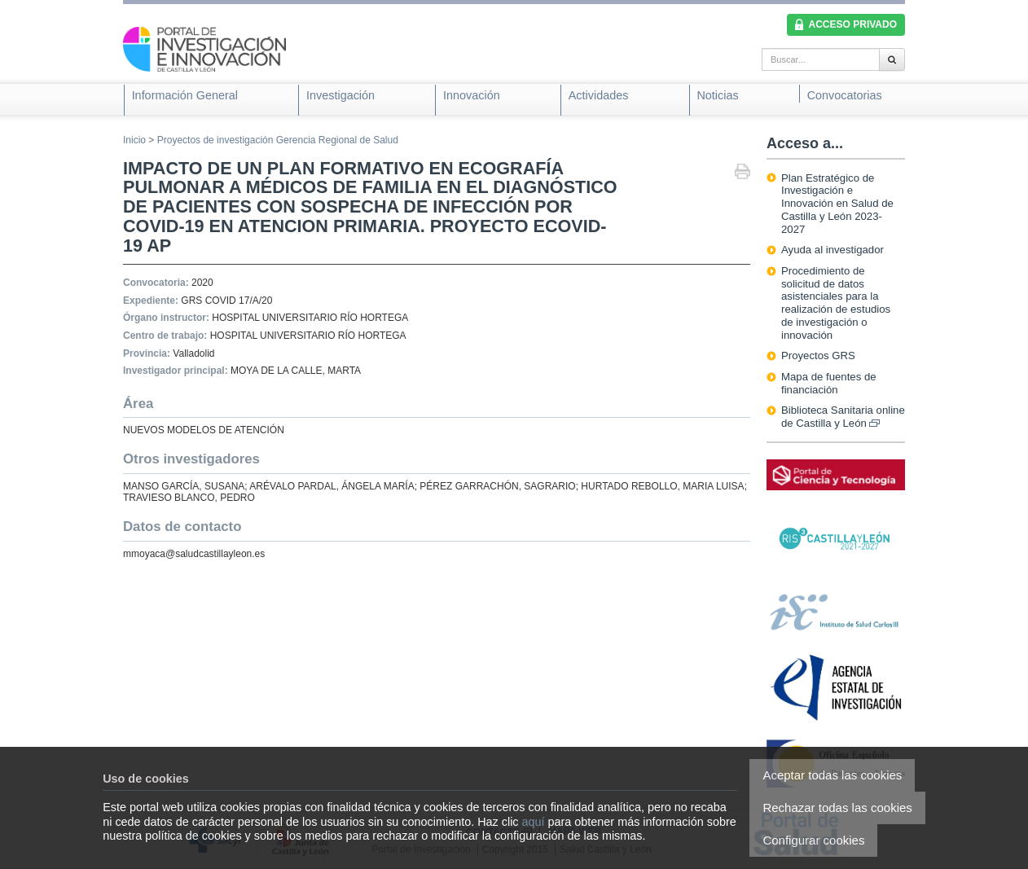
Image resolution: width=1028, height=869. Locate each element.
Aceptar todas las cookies (832, 775)
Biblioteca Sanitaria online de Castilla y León (843, 416)
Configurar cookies (813, 840)
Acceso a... (805, 143)
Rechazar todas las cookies (837, 807)
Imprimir (742, 173)
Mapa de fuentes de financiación (828, 383)
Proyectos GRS (818, 355)
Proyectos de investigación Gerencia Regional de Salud (277, 140)
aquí (533, 821)
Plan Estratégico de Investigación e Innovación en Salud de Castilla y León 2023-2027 (837, 203)
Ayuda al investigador (832, 250)
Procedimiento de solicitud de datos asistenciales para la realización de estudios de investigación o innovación (835, 303)
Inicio (134, 140)
